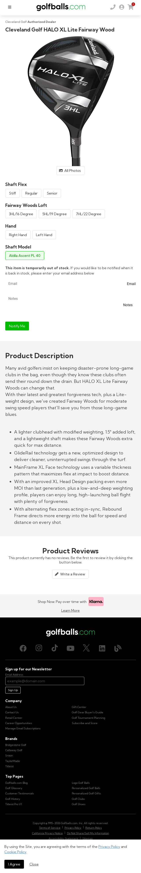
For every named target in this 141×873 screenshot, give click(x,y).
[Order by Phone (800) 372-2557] (113, 7)
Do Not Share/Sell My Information (88, 833)
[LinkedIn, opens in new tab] (102, 648)
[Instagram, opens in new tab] (39, 648)
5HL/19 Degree (54, 214)
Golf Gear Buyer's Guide (87, 712)
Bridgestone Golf (15, 745)
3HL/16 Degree (21, 214)
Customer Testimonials (19, 793)
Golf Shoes (78, 804)
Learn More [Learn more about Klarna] (70, 610)
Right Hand (18, 235)
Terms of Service (49, 827)
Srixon (9, 755)
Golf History (12, 799)
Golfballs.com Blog (16, 782)
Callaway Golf (13, 750)
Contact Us (12, 712)
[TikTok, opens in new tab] (54, 648)
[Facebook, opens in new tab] (23, 648)
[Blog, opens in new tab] (118, 648)
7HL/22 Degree (88, 214)
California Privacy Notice (47, 833)
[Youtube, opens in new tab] (70, 648)
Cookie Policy (15, 852)
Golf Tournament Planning (88, 717)
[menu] (9, 7)
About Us (11, 707)
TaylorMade (12, 761)
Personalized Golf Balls (86, 788)
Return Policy (93, 827)
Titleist (9, 766)
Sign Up (13, 690)
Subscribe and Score (85, 723)
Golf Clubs (78, 799)
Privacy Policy (109, 846)
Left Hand (44, 235)
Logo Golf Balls (81, 782)
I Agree (14, 864)
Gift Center (79, 707)
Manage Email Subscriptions (23, 728)
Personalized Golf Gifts (86, 793)
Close (34, 864)
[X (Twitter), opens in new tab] (86, 648)
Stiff (12, 193)
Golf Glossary (13, 788)
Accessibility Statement (63, 838)
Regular (31, 193)
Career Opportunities (18, 723)
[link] (121, 7)
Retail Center (13, 717)
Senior (52, 193)
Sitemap (87, 838)
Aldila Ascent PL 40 (24, 255)
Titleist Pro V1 (13, 804)
